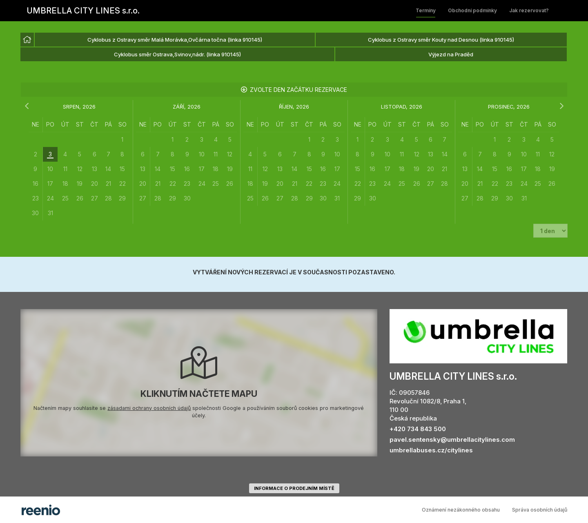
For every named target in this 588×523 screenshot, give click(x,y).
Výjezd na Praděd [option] (450, 54)
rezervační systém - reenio (40, 510)
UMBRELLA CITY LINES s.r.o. (83, 11)
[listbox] (294, 47)
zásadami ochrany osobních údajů (149, 408)
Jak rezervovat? (529, 10)
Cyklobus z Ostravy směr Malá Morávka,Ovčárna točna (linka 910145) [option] (174, 39)
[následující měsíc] (561, 106)
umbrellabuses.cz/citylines (431, 450)
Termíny (426, 10)
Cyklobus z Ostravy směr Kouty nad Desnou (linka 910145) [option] (441, 39)
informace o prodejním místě (294, 488)
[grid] (79, 168)
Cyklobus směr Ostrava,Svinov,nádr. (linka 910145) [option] (177, 54)
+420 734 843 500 (418, 429)
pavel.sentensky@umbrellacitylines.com (452, 439)
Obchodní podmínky (472, 10)
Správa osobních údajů (540, 510)
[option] (27, 40)
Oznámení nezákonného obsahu (461, 510)
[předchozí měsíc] (26, 106)
